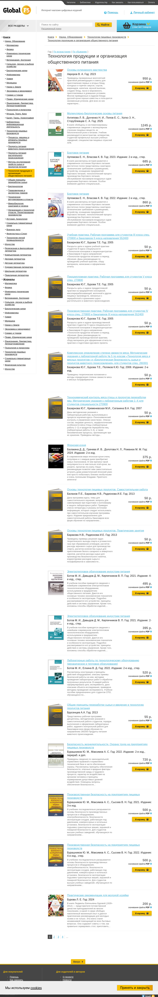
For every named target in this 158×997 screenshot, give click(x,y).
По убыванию (79, 51)
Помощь (113, 12)
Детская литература (15, 263)
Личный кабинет (144, 12)
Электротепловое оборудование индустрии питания (98, 571)
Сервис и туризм (15, 95)
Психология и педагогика (19, 109)
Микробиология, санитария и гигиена (18, 204)
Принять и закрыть (135, 988)
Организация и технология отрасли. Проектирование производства (21, 212)
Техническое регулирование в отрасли (20, 198)
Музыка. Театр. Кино (17, 114)
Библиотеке (85, 2)
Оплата (151, 2)
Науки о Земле (14, 87)
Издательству (101, 2)
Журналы (9, 279)
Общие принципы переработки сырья (17, 181)
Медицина (12, 83)
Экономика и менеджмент (19, 91)
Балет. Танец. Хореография (20, 118)
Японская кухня (76, 445)
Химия (10, 78)
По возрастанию (62, 51)
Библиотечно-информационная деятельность (15, 124)
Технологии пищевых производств (17, 132)
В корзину (140, 88)
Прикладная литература (17, 275)
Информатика (13, 74)
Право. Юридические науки (20, 99)
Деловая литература (15, 259)
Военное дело (13, 229)
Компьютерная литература (18, 255)
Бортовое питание (78, 152)
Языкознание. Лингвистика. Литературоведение (20, 104)
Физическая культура (15, 365)
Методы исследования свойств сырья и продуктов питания (19, 164)
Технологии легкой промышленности (16, 238)
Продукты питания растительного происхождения (17, 155)
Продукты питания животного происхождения (21, 147)
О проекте (68, 977)
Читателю (71, 2)
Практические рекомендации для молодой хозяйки (98, 895)
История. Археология (17, 219)
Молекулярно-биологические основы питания (94, 113)
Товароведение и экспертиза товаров (18, 191)
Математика (12, 45)
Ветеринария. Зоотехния (19, 60)
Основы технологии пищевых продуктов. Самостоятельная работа (107, 489)
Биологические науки (17, 70)
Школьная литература (16, 271)
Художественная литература (19, 267)
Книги (6, 37)
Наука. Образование (15, 41)
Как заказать (117, 2)
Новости (67, 980)
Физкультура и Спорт (17, 233)
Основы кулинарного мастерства (87, 69)
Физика (10, 49)
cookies (36, 988)
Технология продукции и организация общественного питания (20, 173)
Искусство (10, 244)
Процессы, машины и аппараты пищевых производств (18, 140)
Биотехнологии (15, 186)
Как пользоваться (136, 2)
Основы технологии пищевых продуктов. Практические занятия (105, 530)
